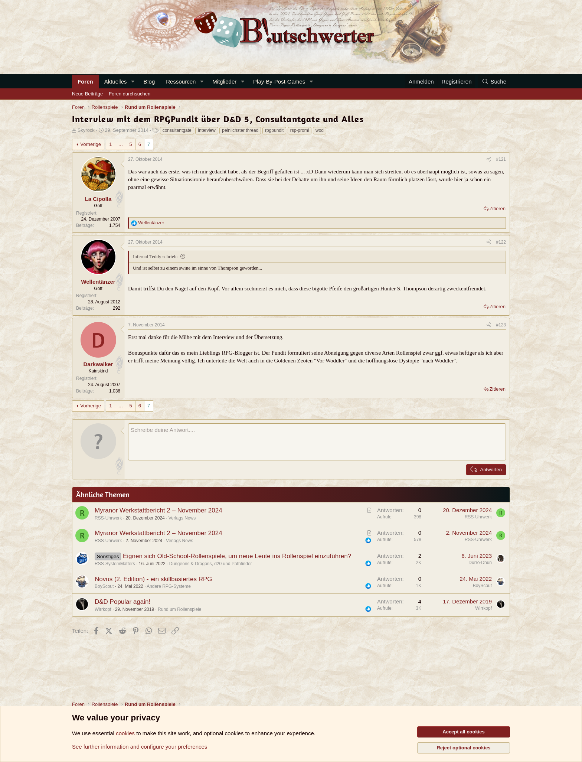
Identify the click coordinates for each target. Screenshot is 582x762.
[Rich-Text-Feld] (317, 441)
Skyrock (86, 130)
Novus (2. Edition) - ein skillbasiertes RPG (153, 579)
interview (206, 130)
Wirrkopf (103, 609)
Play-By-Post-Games (279, 81)
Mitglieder (224, 81)
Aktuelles (115, 81)
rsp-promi (299, 130)
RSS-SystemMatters (115, 563)
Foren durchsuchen (129, 94)
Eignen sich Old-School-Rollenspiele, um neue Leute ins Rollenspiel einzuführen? (237, 556)
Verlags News (182, 518)
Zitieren (498, 208)
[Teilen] (488, 159)
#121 (501, 159)
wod (319, 130)
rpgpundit (274, 130)
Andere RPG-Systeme (169, 586)
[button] (132, 81)
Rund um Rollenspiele (179, 609)
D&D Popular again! (122, 601)
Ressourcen (181, 81)
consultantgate (177, 130)
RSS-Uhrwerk (108, 518)
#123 (501, 325)
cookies (125, 733)
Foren (85, 81)
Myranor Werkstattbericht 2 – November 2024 (158, 510)
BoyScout (104, 586)
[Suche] (494, 81)
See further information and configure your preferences (139, 746)
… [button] (120, 144)
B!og (149, 81)
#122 (501, 242)
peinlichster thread (240, 130)
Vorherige (90, 144)
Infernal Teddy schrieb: (155, 256)
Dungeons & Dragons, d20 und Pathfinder (210, 563)
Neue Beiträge (87, 94)
